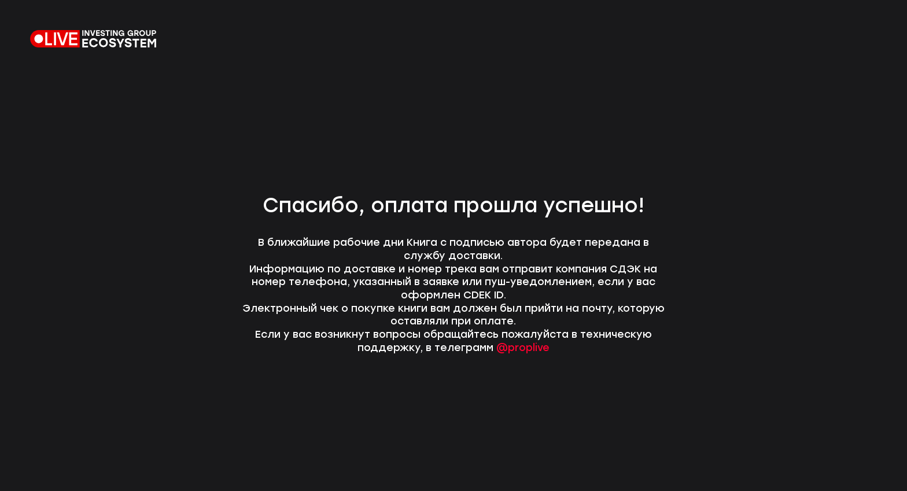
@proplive (523, 347)
